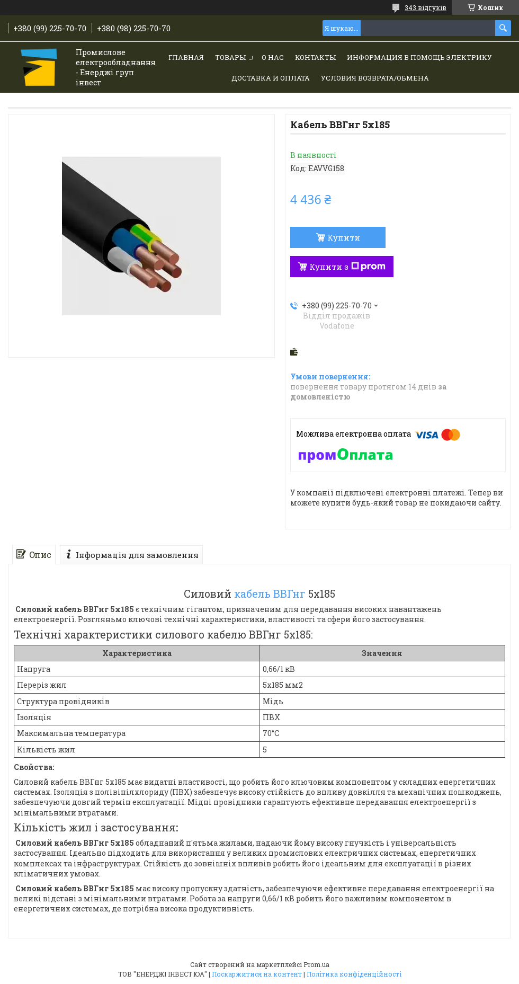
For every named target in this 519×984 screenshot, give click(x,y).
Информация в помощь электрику (419, 57)
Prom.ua (316, 964)
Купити (343, 237)
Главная (186, 57)
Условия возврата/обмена (375, 78)
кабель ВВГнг (270, 593)
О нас (273, 57)
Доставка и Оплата (270, 78)
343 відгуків (425, 7)
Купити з (347, 266)
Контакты (315, 57)
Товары (230, 57)
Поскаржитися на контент (257, 974)
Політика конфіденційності (354, 974)
